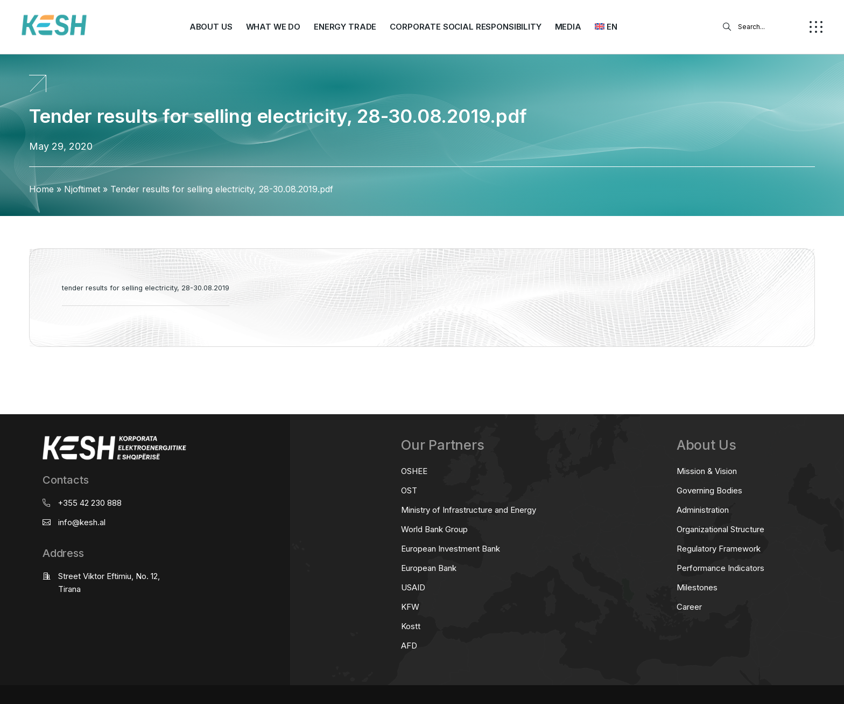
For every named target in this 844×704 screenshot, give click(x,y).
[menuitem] (606, 27)
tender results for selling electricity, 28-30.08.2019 (145, 288)
